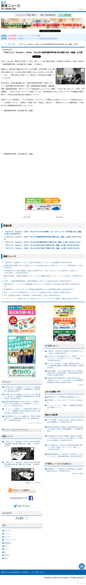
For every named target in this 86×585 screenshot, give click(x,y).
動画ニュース (7, 436)
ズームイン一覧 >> (34, 423)
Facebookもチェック (22, 498)
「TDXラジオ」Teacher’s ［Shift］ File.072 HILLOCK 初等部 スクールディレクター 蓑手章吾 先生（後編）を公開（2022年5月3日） (43, 233)
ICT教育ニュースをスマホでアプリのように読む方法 (65, 401)
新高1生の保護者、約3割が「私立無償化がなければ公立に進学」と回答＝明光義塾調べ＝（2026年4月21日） (65, 429)
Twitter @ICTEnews (22, 506)
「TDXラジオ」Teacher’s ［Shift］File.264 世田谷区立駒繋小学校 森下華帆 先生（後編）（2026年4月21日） (22, 450)
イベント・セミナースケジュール (16, 429)
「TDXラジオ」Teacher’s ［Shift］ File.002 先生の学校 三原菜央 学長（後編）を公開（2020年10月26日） (42, 245)
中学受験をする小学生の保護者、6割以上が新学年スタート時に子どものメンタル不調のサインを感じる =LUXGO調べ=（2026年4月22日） (40, 272)
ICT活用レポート (52, 346)
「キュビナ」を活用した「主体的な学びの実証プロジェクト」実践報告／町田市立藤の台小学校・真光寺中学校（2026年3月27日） (22, 411)
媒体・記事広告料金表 (48, 15)
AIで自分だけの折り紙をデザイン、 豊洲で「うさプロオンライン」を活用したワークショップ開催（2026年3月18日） (65, 358)
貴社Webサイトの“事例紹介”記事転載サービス (63, 397)
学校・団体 (11, 44)
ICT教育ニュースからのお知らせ (58, 464)
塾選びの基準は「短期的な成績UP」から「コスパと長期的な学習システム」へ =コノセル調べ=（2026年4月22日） (43, 277)
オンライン (8, 530)
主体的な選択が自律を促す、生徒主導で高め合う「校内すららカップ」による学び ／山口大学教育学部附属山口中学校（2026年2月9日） (65, 380)
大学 (6, 546)
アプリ (6, 549)
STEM (6, 555)
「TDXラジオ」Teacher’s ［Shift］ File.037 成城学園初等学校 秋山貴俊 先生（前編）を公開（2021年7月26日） (42, 238)
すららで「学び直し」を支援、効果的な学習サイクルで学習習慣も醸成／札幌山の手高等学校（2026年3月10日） (65, 366)
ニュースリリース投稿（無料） (26, 15)
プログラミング (9, 540)
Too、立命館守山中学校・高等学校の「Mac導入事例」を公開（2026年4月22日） (32, 295)
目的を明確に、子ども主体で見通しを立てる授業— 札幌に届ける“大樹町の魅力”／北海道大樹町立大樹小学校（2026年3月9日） (65, 373)
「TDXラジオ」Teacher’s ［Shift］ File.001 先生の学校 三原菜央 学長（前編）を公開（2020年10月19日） (42, 248)
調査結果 (7, 543)
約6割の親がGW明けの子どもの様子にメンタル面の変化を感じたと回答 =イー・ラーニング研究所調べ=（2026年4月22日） (43, 267)
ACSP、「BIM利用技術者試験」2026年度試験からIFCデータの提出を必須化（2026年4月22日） (38, 281)
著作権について (28, 572)
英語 (6, 558)
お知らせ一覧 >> (78, 473)
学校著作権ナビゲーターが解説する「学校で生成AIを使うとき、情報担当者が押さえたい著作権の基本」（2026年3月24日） (22, 418)
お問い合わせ (39, 572)
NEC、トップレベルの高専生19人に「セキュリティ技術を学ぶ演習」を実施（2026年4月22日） (38, 292)
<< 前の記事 (26, 217)
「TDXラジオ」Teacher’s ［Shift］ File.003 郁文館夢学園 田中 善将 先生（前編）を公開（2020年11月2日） (43, 242)
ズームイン (6, 382)
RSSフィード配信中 (22, 490)
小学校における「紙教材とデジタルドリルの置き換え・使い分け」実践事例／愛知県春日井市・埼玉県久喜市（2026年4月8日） (22, 396)
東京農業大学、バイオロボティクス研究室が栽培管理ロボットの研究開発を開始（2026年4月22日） (39, 289)
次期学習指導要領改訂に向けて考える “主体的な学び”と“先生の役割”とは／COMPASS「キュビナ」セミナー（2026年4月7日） (22, 404)
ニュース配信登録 (65, 15)
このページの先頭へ (82, 566)
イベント (7, 534)
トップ (3, 44)
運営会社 (4, 572)
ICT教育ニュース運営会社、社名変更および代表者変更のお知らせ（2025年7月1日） (65, 470)
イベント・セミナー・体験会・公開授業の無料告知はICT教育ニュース (65, 406)
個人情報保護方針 (15, 572)
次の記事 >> (60, 217)
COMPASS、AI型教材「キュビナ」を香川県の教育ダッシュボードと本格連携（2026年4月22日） (38, 262)
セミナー (7, 537)
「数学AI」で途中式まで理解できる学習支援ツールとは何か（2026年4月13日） (65, 352)
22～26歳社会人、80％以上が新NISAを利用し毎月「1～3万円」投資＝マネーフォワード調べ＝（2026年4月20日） (65, 447)
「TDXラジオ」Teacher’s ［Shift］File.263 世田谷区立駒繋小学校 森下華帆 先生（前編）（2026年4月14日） (22, 471)
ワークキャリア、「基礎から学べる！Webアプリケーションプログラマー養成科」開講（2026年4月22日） (41, 298)
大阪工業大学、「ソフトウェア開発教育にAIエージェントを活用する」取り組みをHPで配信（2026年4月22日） (42, 285)
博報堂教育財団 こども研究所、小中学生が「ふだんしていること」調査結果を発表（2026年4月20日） (65, 455)
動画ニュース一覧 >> (33, 483)
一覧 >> (81, 385)
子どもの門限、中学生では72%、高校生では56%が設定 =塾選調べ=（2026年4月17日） (65, 421)
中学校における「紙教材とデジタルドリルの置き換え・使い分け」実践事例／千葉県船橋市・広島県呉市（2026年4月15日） (22, 389)
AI (5, 552)
